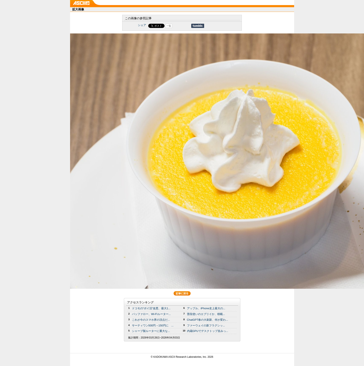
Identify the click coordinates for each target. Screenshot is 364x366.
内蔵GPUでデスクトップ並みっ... (207, 331)
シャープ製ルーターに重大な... (151, 331)
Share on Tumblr (197, 26)
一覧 (168, 26)
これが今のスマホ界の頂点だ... (151, 319)
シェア (142, 25)
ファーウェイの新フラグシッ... (206, 325)
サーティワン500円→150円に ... (153, 325)
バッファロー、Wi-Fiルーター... (151, 314)
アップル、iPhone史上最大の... (206, 308)
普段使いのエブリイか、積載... (206, 314)
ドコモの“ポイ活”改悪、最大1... (151, 308)
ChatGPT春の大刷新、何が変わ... (207, 319)
